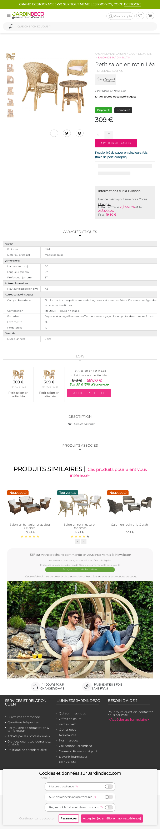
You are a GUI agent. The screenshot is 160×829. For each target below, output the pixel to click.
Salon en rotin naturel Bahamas (79, 526)
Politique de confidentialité (27, 749)
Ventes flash (67, 724)
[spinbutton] (103, 135)
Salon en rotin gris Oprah (129, 525)
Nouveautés (67, 734)
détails (47, 778)
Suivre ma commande (24, 716)
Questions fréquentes (23, 722)
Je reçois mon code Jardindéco (80, 569)
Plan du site (67, 762)
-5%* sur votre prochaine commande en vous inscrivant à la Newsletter (80, 555)
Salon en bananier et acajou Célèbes (30, 526)
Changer (104, 204)
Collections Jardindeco (75, 745)
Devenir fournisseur (73, 756)
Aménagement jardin (110, 53)
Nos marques (68, 740)
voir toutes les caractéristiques (115, 96)
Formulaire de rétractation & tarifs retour (28, 728)
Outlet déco (67, 729)
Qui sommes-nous (72, 713)
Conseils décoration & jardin (79, 751)
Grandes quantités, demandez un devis (29, 742)
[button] (109, 133)
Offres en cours (70, 718)
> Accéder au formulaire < (129, 719)
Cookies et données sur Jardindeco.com (80, 773)
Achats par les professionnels (29, 736)
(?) (76, 786)
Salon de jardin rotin (114, 57)
